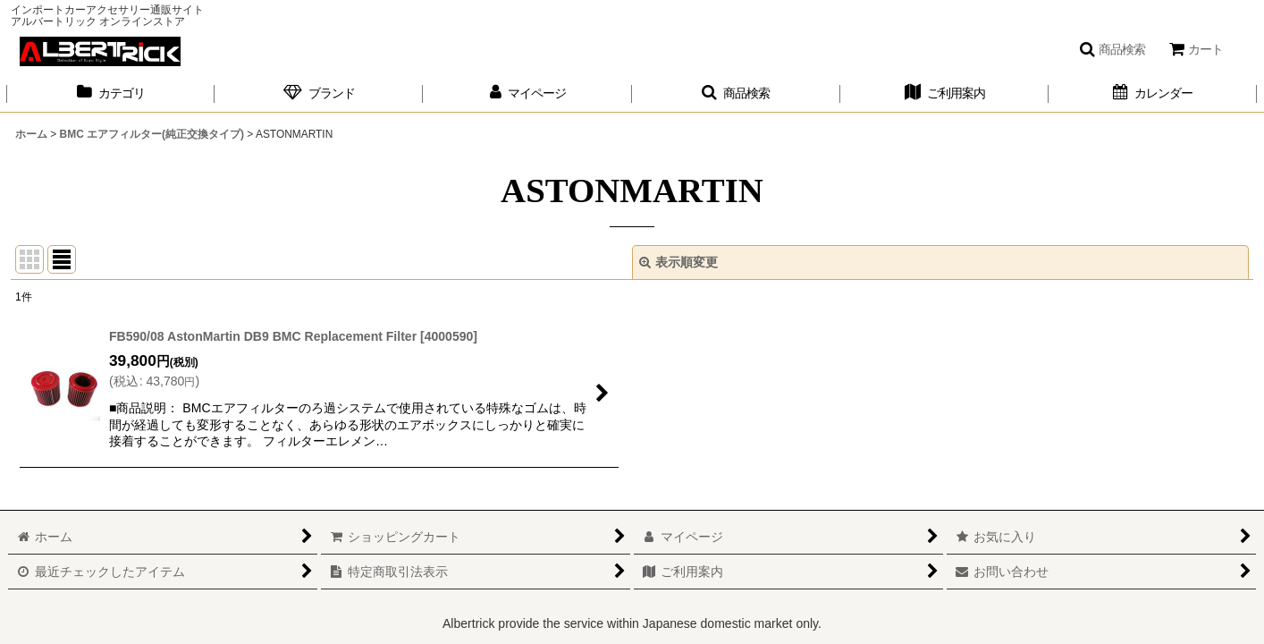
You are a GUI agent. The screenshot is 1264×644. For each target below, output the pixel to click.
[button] (1112, 49)
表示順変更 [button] (678, 262)
